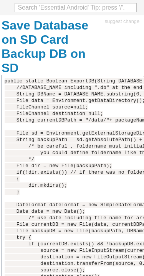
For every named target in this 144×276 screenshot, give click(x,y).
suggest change (122, 21)
